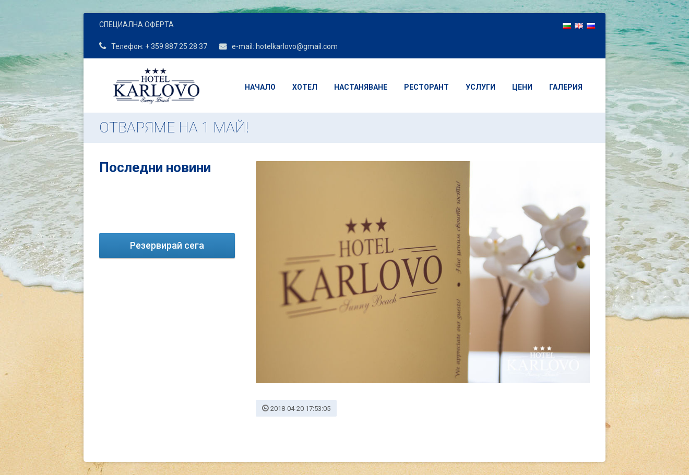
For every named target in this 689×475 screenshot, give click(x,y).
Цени (522, 87)
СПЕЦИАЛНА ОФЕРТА (136, 24)
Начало (260, 87)
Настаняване (360, 87)
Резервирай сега (167, 245)
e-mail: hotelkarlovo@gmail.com (278, 46)
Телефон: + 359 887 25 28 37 (153, 46)
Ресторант (426, 87)
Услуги (480, 87)
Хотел (304, 87)
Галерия (566, 87)
